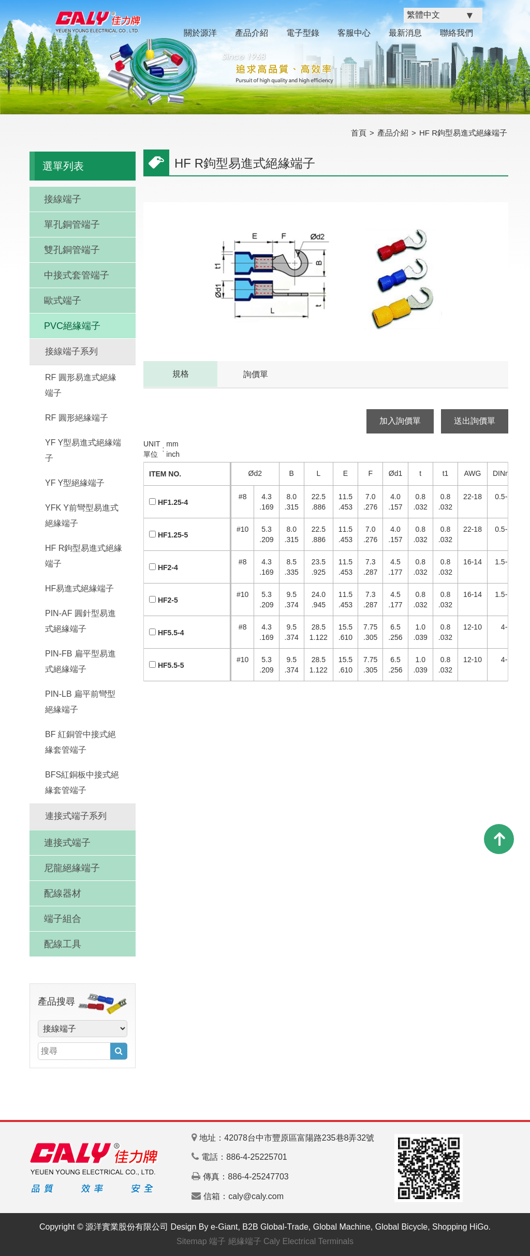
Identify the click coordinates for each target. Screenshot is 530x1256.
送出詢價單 (474, 420)
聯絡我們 (456, 32)
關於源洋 (200, 32)
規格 (180, 373)
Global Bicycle (401, 1226)
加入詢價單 (400, 420)
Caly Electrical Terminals (308, 1241)
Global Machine (342, 1226)
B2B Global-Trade (275, 1226)
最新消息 (405, 32)
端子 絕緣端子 (235, 1241)
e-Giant (224, 1226)
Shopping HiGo (460, 1226)
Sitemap (191, 1241)
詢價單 (255, 374)
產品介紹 (251, 32)
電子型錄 (302, 32)
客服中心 (354, 32)
